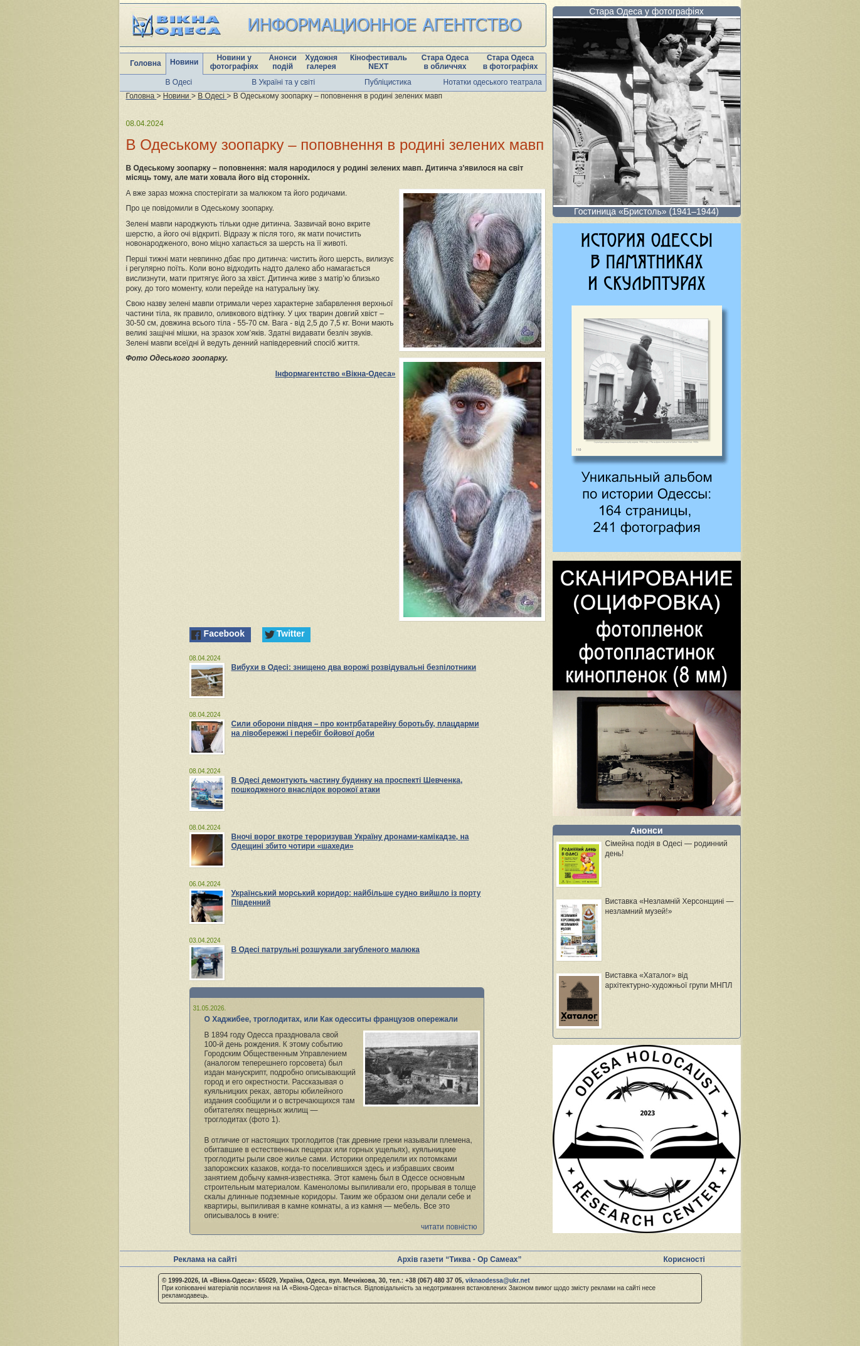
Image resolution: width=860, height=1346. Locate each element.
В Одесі (179, 82)
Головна (145, 63)
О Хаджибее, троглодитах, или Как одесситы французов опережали (331, 1019)
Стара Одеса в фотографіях (510, 62)
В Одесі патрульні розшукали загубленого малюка (325, 949)
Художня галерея (321, 62)
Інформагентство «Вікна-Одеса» (335, 373)
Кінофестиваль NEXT (378, 62)
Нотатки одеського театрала (492, 82)
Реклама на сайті (205, 1259)
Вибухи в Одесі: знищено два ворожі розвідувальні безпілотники (354, 667)
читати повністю (449, 1226)
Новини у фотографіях (234, 62)
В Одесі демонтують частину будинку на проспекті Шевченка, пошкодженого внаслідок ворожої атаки (347, 785)
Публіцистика (387, 82)
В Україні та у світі (283, 82)
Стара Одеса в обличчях (445, 62)
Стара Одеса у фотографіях (646, 11)
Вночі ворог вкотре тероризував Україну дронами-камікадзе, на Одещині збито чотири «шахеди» (350, 841)
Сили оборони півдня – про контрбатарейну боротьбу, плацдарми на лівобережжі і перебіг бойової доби (355, 728)
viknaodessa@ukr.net (497, 1280)
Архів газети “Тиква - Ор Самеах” (459, 1259)
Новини (184, 62)
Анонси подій (282, 62)
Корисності (684, 1259)
